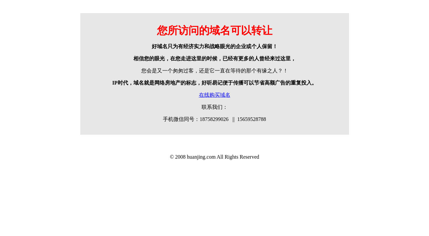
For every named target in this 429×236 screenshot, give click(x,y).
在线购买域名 (214, 95)
